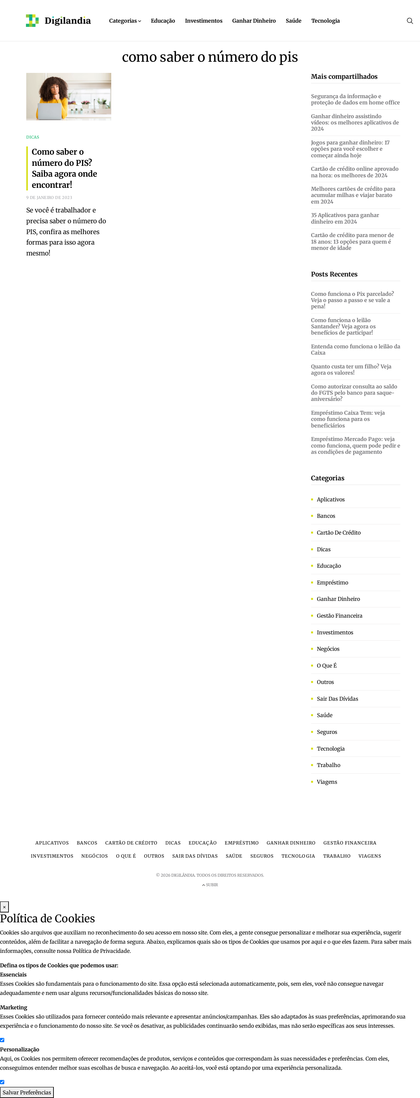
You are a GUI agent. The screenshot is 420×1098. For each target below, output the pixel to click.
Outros (325, 682)
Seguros (327, 732)
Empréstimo (332, 582)
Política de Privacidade (101, 951)
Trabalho (328, 765)
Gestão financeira (340, 615)
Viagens (327, 782)
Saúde (294, 20)
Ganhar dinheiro (338, 599)
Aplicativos (331, 499)
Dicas (324, 549)
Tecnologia (325, 20)
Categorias (125, 20)
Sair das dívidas (337, 698)
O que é (327, 665)
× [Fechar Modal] (4, 907)
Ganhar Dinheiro (254, 20)
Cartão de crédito (339, 532)
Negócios (328, 649)
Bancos (326, 516)
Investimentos (203, 20)
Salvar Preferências (27, 1092)
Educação (163, 20)
